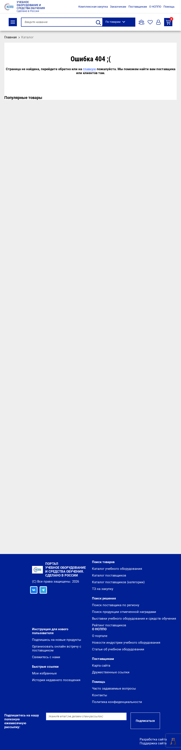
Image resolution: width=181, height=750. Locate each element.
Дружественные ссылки (110, 672)
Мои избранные (44, 673)
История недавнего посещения (56, 680)
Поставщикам (137, 6)
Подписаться (145, 720)
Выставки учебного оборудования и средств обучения (134, 618)
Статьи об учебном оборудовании (118, 649)
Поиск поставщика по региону (115, 605)
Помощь (169, 6)
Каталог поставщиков (109, 575)
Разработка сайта (153, 739)
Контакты (99, 695)
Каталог (13, 22)
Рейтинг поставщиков (109, 625)
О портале (99, 636)
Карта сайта (101, 665)
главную (89, 69)
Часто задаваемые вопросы (114, 688)
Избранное (150, 22)
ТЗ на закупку (169, 21)
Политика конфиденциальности (117, 702)
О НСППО (155, 6)
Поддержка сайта (153, 743)
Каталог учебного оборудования (117, 569)
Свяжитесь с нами (46, 657)
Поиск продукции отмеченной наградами (124, 612)
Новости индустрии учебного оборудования (126, 643)
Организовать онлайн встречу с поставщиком (56, 648)
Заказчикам (118, 6)
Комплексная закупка (93, 6)
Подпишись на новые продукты (56, 640)
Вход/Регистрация (158, 22)
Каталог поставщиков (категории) (118, 582)
